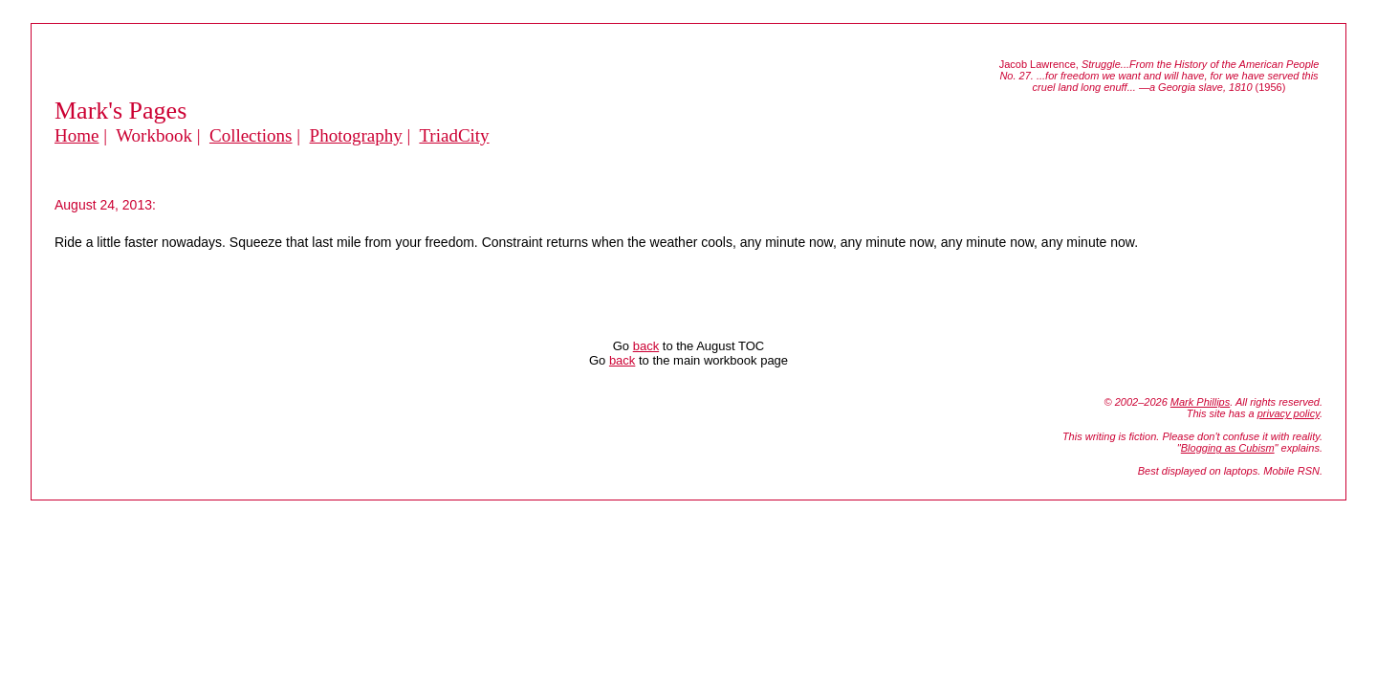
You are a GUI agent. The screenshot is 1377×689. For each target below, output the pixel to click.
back (646, 346)
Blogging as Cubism (1228, 448)
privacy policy (1288, 413)
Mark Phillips (1200, 402)
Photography (356, 135)
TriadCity (454, 135)
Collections (251, 135)
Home (76, 135)
